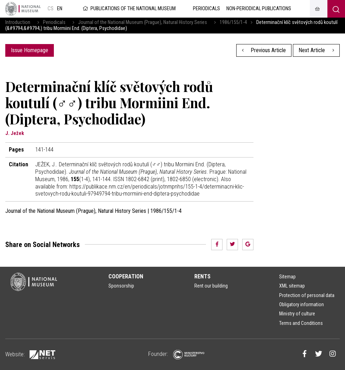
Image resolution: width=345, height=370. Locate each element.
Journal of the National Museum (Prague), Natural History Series (142, 22)
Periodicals (54, 22)
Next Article (316, 50)
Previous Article (264, 50)
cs (51, 9)
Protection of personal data (306, 295)
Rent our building (211, 286)
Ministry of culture (297, 313)
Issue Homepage (29, 50)
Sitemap (287, 276)
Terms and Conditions (301, 323)
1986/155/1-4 (233, 22)
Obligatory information (301, 304)
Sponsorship (121, 286)
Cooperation (125, 276)
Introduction (17, 22)
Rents (202, 276)
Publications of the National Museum (128, 9)
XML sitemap (292, 286)
